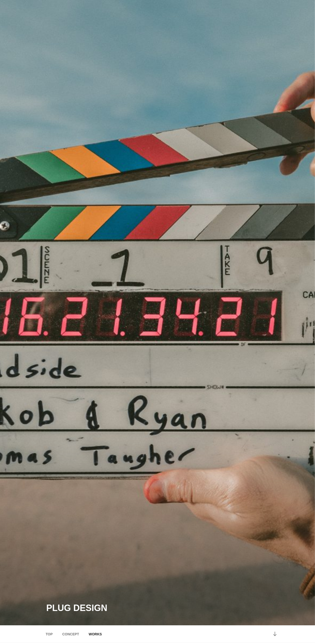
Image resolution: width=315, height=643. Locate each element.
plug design (76, 608)
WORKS (95, 634)
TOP (49, 634)
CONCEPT (70, 634)
